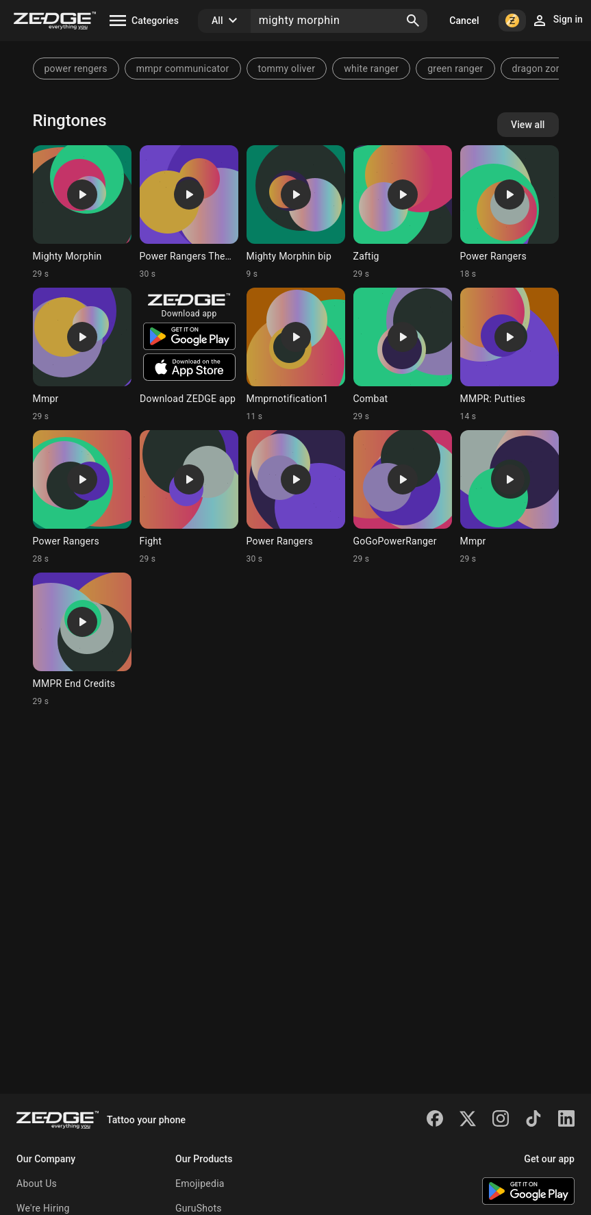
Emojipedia (200, 1183)
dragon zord (538, 68)
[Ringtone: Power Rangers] (509, 212)
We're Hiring (43, 1208)
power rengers (76, 68)
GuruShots (198, 1208)
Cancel (464, 20)
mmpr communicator (182, 68)
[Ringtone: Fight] (189, 497)
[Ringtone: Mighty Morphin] (82, 212)
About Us (36, 1183)
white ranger (371, 68)
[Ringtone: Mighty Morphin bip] (296, 212)
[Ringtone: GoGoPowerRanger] (402, 497)
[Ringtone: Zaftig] (402, 212)
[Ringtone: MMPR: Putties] (509, 355)
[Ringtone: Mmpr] (82, 355)
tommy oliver (287, 68)
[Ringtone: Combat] (402, 355)
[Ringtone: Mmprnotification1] (296, 355)
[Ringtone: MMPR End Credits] (82, 640)
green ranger (455, 68)
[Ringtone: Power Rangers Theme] (189, 212)
